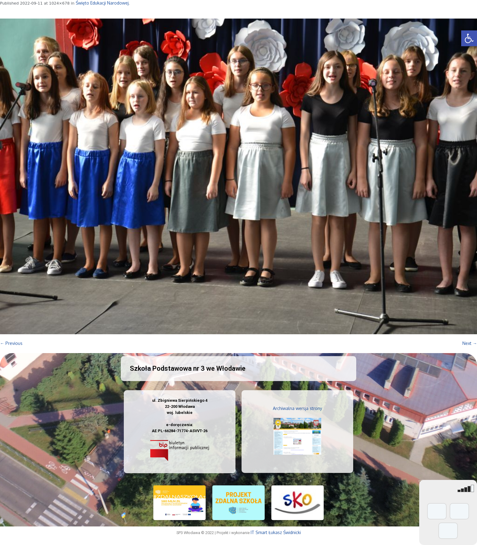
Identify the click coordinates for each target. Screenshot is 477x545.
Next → (469, 343)
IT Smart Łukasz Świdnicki (276, 532)
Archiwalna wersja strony (297, 408)
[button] (469, 38)
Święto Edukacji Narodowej (102, 2)
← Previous (11, 343)
